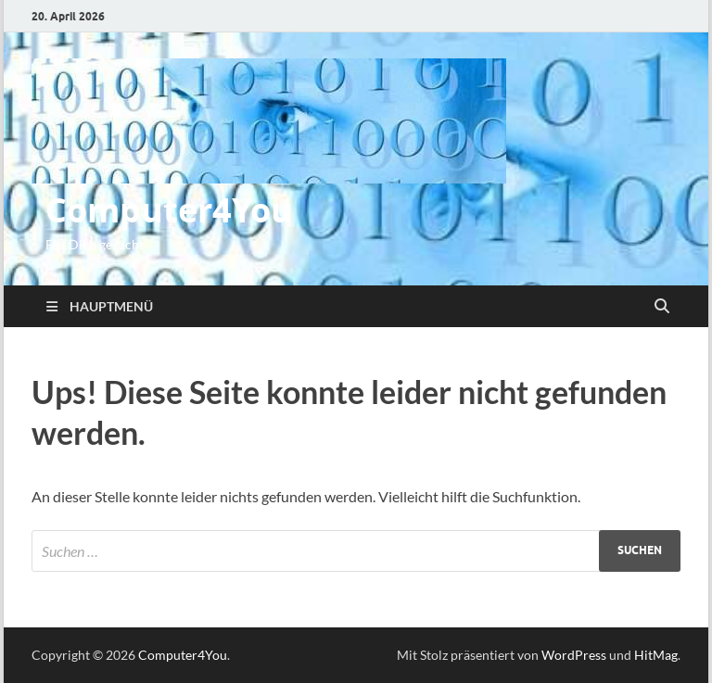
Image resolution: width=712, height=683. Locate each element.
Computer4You (169, 210)
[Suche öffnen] (662, 306)
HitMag (656, 655)
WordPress (573, 655)
